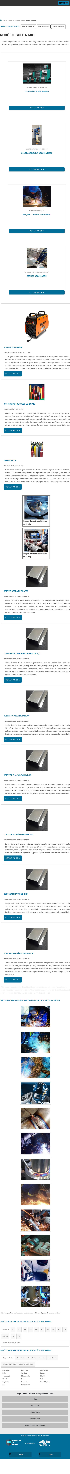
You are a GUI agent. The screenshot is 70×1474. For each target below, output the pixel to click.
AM (13, 1336)
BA (59, 1329)
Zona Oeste (32, 1358)
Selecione (5, 1329)
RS (48, 1329)
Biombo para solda (58, 26)
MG (19, 1329)
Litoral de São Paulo (26, 1364)
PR (36, 1329)
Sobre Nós (35, 1412)
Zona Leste (52, 1358)
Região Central (8, 1358)
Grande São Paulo (9, 1364)
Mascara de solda (43, 26)
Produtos (35, 1406)
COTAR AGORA (37, 108)
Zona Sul (42, 1358)
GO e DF (5, 1336)
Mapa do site (35, 1419)
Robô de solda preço (28, 26)
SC (42, 1329)
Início (35, 1399)
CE (65, 1329)
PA (19, 1336)
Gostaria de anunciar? (35, 1425)
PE (53, 1329)
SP (31, 1329)
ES (25, 1329)
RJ (13, 1329)
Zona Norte (20, 1358)
